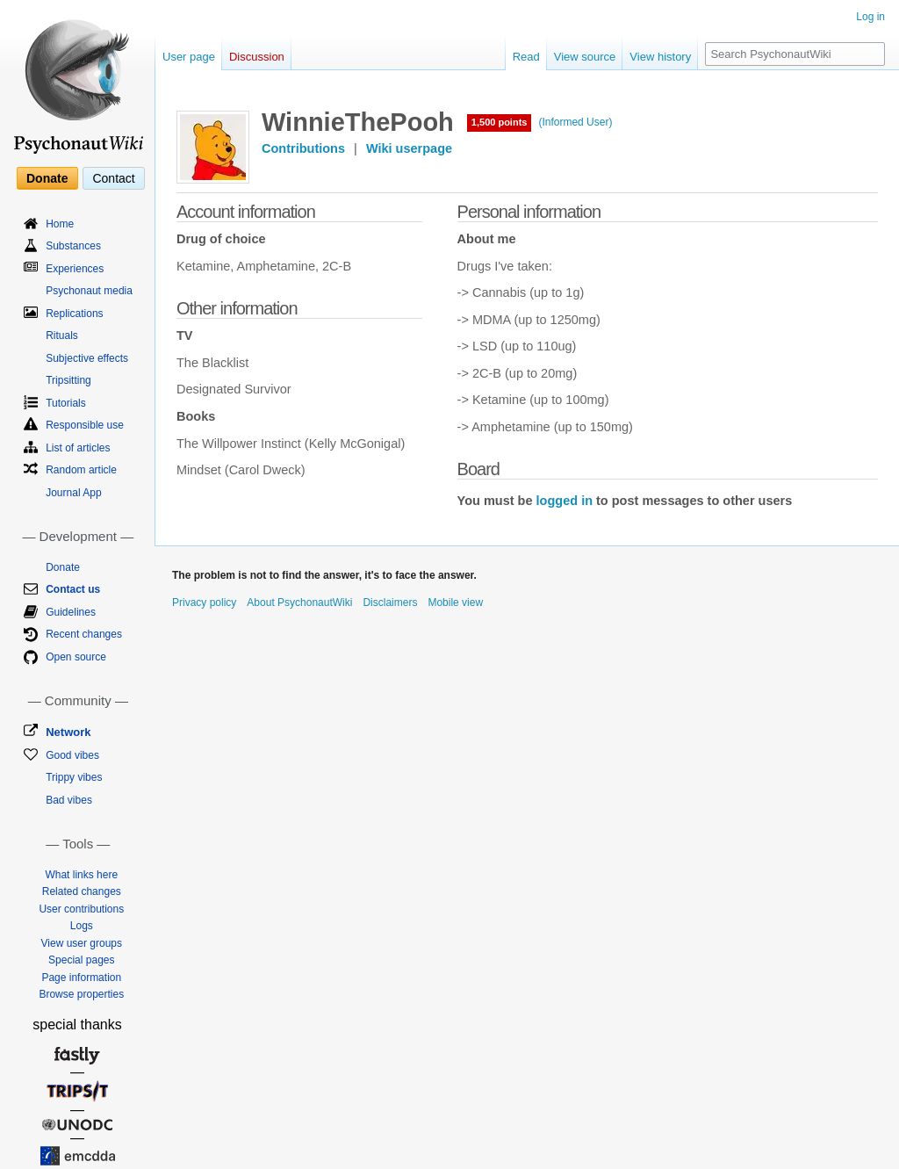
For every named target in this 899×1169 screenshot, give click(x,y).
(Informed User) (575, 122)
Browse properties (81, 994)
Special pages (81, 960)
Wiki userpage (409, 148)
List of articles (78, 448)
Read (526, 56)
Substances (73, 246)
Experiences (75, 269)
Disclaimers (390, 602)
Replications (74, 313)
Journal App (73, 493)
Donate (47, 178)
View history (660, 56)
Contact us (73, 589)
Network (68, 732)
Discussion (256, 56)
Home (60, 224)
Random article (81, 470)
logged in (564, 501)
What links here (81, 875)
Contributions (303, 148)
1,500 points (499, 122)
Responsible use (85, 425)
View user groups (82, 943)
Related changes (81, 891)
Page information (81, 977)
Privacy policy (204, 602)
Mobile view (455, 602)
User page (188, 56)
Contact (113, 178)
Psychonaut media (89, 291)
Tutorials (66, 403)
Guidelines (71, 612)
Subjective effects (87, 358)
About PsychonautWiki (299, 602)
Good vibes (72, 755)
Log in (870, 17)
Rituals (62, 335)
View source (585, 56)
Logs (81, 926)
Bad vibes (69, 800)
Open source (76, 657)
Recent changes (84, 634)
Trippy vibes (74, 777)
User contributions (81, 909)
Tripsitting (68, 380)
